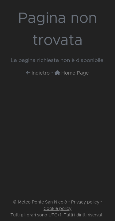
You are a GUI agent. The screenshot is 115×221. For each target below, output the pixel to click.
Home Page (75, 73)
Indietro (41, 73)
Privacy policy (85, 202)
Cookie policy (57, 209)
